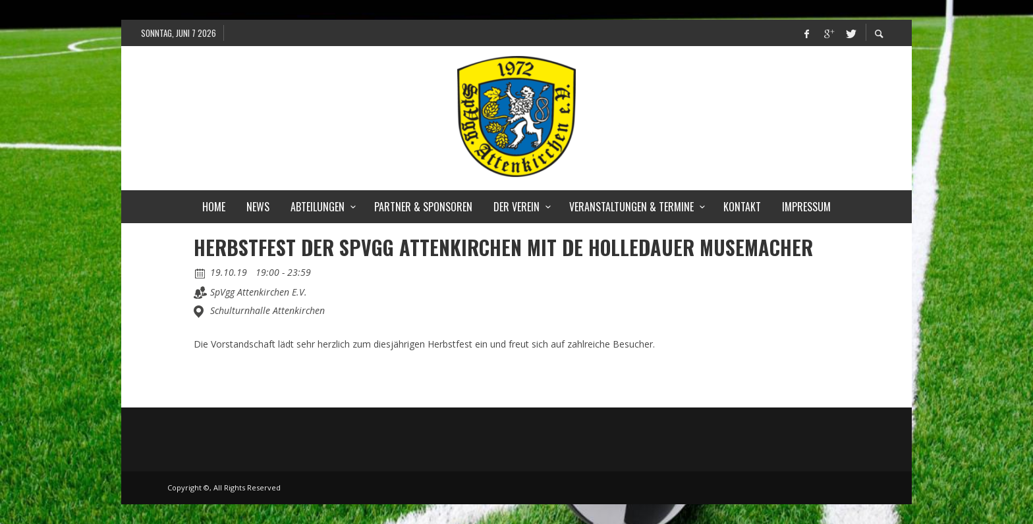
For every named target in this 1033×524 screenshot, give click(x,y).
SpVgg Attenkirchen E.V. (258, 292)
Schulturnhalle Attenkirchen (267, 311)
